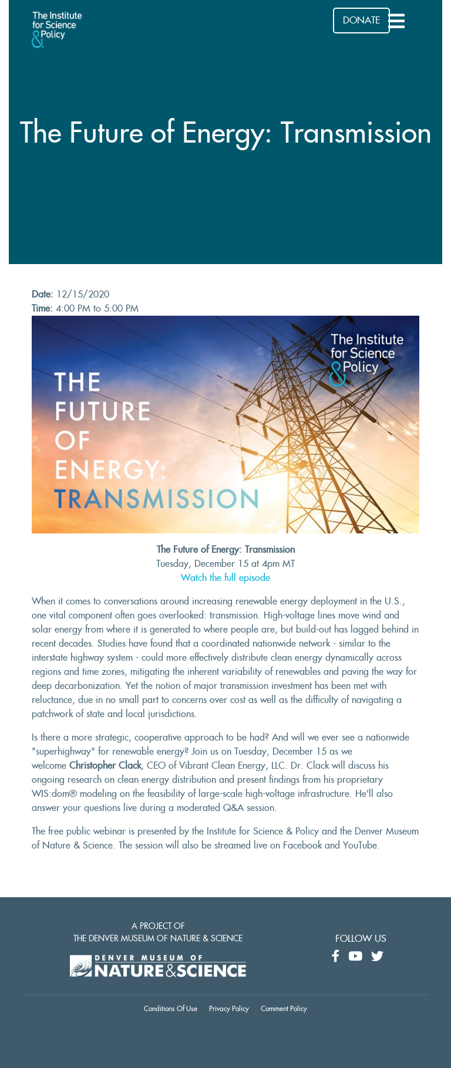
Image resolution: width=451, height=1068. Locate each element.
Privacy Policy (229, 1008)
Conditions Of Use (170, 1008)
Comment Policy (284, 1008)
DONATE (361, 20)
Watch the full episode (225, 578)
